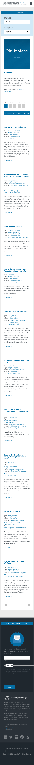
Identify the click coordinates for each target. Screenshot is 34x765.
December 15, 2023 (14, 131)
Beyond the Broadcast (10, 420)
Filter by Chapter (14, 102)
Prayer (10, 475)
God (9, 191)
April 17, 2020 (12, 315)
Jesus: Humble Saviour (13, 226)
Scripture (8, 32)
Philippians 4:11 (15, 426)
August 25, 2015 (12, 417)
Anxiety (10, 373)
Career (10, 324)
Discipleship (11, 527)
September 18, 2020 (14, 567)
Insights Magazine (13, 132)
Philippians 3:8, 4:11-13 (17, 371)
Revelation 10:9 (10, 522)
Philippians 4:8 (10, 524)
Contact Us (24, 751)
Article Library (9, 22)
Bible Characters (13, 237)
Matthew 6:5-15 (15, 471)
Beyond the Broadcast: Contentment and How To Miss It (16, 411)
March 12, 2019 (12, 180)
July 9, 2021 (11, 366)
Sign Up (9, 687)
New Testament (8, 192)
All (6, 106)
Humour (21, 576)
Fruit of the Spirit (13, 576)
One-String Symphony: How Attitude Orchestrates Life (15, 270)
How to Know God (23, 527)
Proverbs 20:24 (13, 322)
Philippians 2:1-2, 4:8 (16, 280)
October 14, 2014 (13, 515)
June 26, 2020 (12, 462)
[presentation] (19, 678)
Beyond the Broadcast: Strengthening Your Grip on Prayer (15, 457)
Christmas (11, 138)
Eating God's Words (12, 511)
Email (6, 661)
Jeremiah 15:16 (15, 520)
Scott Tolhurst (13, 518)
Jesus (18, 191)
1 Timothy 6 (23, 426)
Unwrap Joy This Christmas (15, 127)
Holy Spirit (14, 191)
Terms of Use (18, 748)
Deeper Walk (17, 373)
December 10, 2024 (14, 230)
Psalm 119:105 (15, 320)
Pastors (20, 428)
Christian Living (12, 282)
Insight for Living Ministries (17, 183)
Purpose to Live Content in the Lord (16, 361)
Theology (17, 192)
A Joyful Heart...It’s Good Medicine (14, 563)
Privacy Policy (10, 748)
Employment (10, 751)
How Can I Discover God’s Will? (16, 311)
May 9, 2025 (11, 275)
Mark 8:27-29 (14, 185)
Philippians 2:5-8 (15, 136)
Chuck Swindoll (13, 134)
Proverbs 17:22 (15, 573)
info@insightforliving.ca (10, 728)
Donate (26, 748)
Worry (14, 475)
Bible (5, 191)
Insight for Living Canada (16, 234)
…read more (8, 160)
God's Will (16, 324)
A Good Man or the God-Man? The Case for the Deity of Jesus (16, 175)
